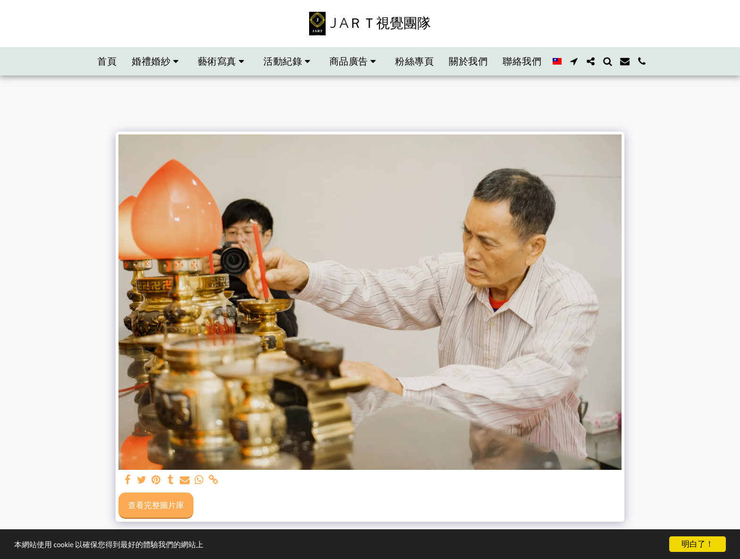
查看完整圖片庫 (156, 504)
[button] (157, 61)
